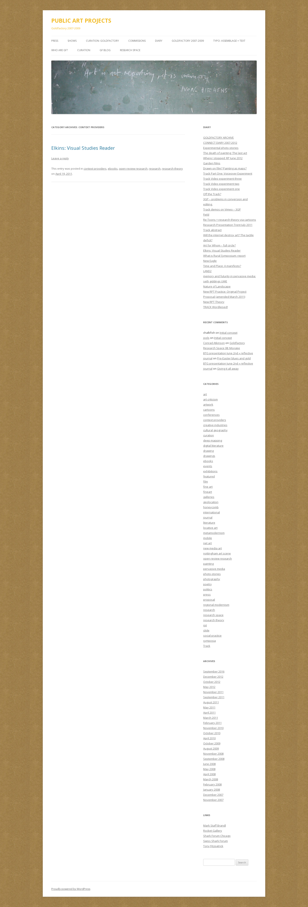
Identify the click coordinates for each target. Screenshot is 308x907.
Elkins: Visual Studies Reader (83, 148)
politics (207, 589)
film (205, 481)
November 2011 (213, 692)
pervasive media (214, 569)
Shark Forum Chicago (217, 836)
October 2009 (211, 743)
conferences (211, 415)
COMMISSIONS (137, 41)
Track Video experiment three (222, 179)
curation (208, 435)
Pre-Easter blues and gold (234, 358)
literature (209, 523)
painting (208, 564)
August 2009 (211, 748)
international (211, 512)
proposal (209, 600)
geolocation (210, 502)
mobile (207, 538)
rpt (205, 625)
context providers (95, 168)
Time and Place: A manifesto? (222, 266)
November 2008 (213, 754)
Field (206, 214)
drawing (208, 451)
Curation (83, 50)
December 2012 (213, 677)
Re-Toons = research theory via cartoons (229, 220)
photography (211, 579)
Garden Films (211, 163)
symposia (209, 641)
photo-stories (212, 574)
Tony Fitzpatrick (213, 846)
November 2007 (213, 800)
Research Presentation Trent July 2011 (227, 225)
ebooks (113, 168)
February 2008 (212, 784)
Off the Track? (212, 194)
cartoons (209, 410)
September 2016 (213, 671)
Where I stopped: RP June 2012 (223, 158)
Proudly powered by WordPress (70, 889)
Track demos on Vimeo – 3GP (222, 209)
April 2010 (209, 738)
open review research (133, 168)
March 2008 (210, 779)
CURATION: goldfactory (102, 41)
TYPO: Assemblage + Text (229, 41)
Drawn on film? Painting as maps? (225, 168)
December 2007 (213, 795)
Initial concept (228, 333)
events (207, 466)
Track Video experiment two (221, 184)
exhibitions (210, 471)
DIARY (158, 41)
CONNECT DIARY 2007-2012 (220, 143)
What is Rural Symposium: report (224, 256)
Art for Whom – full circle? (219, 245)
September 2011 (213, 697)
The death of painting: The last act (225, 153)
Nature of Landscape (217, 286)
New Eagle (210, 261)
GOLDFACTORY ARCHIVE (218, 137)
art (205, 394)
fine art (208, 487)
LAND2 (207, 271)
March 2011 (210, 718)
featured (209, 476)
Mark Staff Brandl (214, 825)
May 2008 (209, 769)
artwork (208, 404)
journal (207, 517)
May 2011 (209, 707)
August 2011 (211, 702)
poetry (207, 584)
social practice (212, 635)
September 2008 (213, 759)
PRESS (54, 41)
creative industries (215, 425)
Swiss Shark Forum (215, 841)
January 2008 (211, 789)
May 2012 (209, 687)
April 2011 (209, 712)
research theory (172, 168)
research (155, 168)
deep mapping (212, 440)
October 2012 (211, 682)
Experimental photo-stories (220, 148)
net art (207, 543)
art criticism (210, 399)
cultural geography (215, 430)
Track (206, 646)
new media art (212, 548)
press (207, 594)
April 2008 (209, 774)
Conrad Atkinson (214, 343)
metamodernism (214, 533)
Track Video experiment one (221, 189)
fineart (207, 492)
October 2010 (211, 733)
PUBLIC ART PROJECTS (81, 20)
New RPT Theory (213, 302)
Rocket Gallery (212, 831)
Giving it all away (228, 369)
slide (206, 630)
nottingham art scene (217, 553)
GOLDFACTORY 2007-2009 (188, 41)
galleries (208, 497)
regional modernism (216, 605)
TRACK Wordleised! (215, 307)
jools (206, 338)
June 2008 (209, 764)
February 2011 (212, 723)
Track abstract (212, 230)
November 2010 (213, 728)
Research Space (130, 50)
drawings (209, 456)
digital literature (213, 446)
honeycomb (211, 507)
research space (213, 615)
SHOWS (72, 41)
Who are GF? (59, 50)
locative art (210, 528)
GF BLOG (105, 50)
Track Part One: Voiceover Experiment (227, 173)
